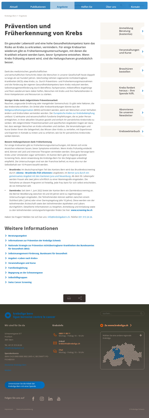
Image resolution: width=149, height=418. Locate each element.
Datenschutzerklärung (24, 409)
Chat (61, 350)
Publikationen (38, 7)
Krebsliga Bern (11, 16)
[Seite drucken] (68, 298)
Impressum (9, 409)
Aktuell (13, 7)
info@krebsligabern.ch (59, 217)
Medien (8, 370)
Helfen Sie (86, 7)
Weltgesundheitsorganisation (19, 110)
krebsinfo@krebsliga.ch (69, 343)
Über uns (111, 7)
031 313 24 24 (85, 217)
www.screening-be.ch (81, 210)
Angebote (62, 7)
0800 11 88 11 (64, 333)
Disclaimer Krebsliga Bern (15, 364)
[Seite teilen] (80, 298)
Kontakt (135, 7)
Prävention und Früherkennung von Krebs (43, 29)
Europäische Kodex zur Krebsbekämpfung (74, 113)
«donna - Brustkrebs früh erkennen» (34, 172)
